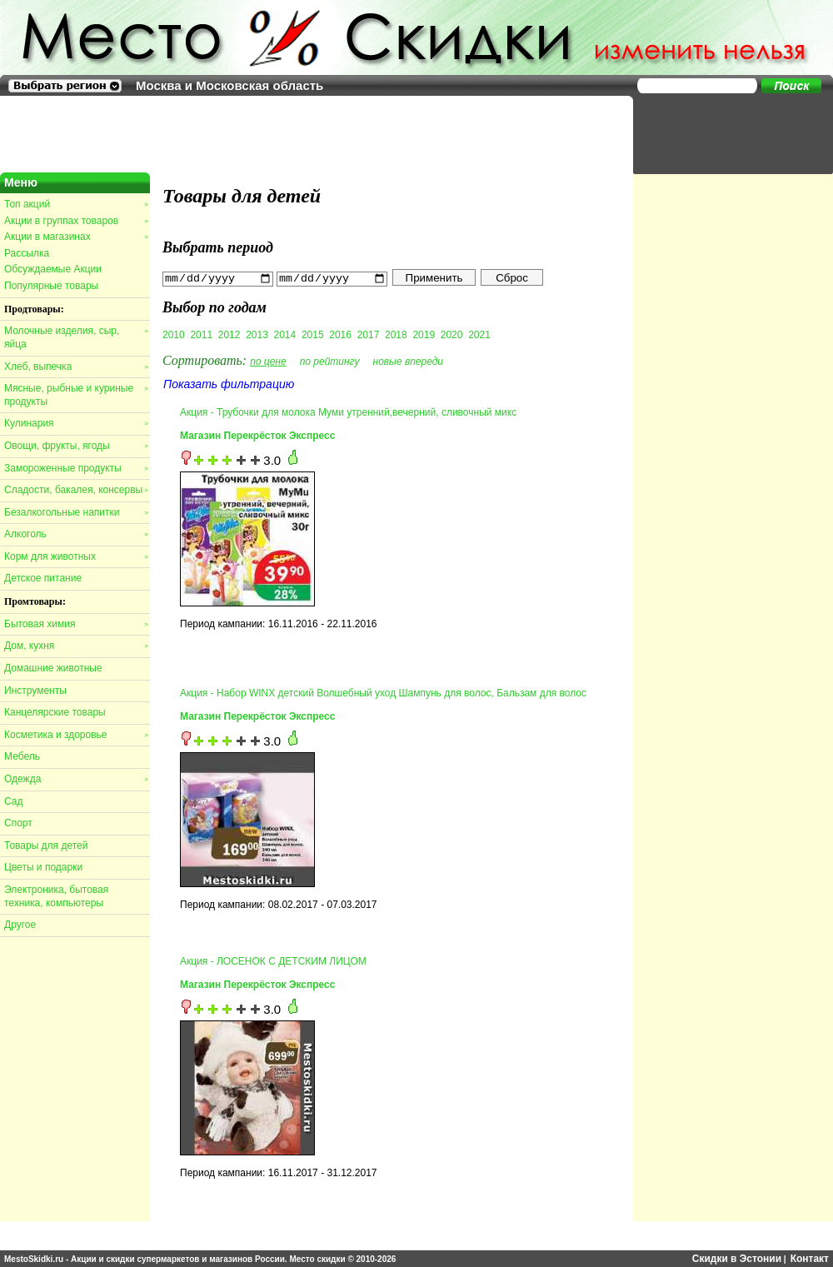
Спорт (18, 823)
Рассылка (26, 253)
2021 (479, 334)
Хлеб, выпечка (75, 366)
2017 (368, 334)
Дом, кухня (75, 645)
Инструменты (35, 690)
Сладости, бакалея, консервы (75, 490)
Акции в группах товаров (75, 221)
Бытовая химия (75, 624)
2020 (452, 334)
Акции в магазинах (75, 236)
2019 (423, 334)
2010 (173, 334)
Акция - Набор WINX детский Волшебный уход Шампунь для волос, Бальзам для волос (383, 692)
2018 (396, 334)
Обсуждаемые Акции (53, 269)
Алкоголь (75, 534)
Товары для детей (45, 845)
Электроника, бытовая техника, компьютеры (56, 896)
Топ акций (75, 204)
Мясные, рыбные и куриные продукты (75, 394)
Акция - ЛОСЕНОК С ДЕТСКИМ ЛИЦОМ (273, 960)
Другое (20, 924)
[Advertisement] (724, 133)
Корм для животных (75, 556)
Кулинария (75, 423)
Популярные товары (51, 286)
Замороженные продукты (75, 468)
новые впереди (408, 361)
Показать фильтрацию (228, 383)
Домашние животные (53, 668)
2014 (285, 334)
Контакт (810, 1259)
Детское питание (43, 578)
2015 (313, 334)
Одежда (75, 779)
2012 (229, 334)
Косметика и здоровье (75, 735)
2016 (340, 334)
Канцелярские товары (55, 712)
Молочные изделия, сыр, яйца (75, 337)
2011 (201, 334)
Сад (13, 801)
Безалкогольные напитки (75, 512)
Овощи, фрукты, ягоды (75, 445)
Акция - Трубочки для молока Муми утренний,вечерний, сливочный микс (348, 411)
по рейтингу (330, 361)
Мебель (22, 756)
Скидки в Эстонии (736, 1259)
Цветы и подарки (43, 867)
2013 (257, 334)
